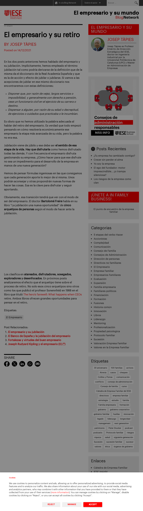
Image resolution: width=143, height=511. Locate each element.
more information (60, 492)
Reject (51, 504)
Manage (72, 504)
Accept (93, 504)
